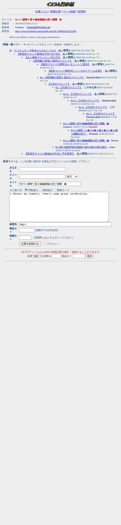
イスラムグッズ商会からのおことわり (35, 50)
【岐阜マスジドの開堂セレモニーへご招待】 (65, 64)
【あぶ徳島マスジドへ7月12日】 (43, 57)
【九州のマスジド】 (59, 84)
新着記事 (56, 11)
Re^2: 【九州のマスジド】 (77, 94)
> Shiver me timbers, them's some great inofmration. (65, 201)
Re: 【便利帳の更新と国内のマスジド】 (62, 77)
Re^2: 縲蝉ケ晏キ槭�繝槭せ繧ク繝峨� (86, 123)
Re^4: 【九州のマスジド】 (93, 107)
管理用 (81, 11)
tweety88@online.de (38, 27)
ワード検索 (69, 11)
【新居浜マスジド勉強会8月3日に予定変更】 (50, 153)
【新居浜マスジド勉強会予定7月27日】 (39, 53)
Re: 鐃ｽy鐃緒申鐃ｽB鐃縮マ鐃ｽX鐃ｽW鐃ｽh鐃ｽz (81, 147)
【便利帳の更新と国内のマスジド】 (52, 60)
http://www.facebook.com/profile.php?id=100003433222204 (45, 31)
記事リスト (42, 11)
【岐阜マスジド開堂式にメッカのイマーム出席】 (75, 70)
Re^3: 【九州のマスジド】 (85, 100)
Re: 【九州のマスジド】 (68, 87)
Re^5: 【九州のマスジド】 (100, 113)
